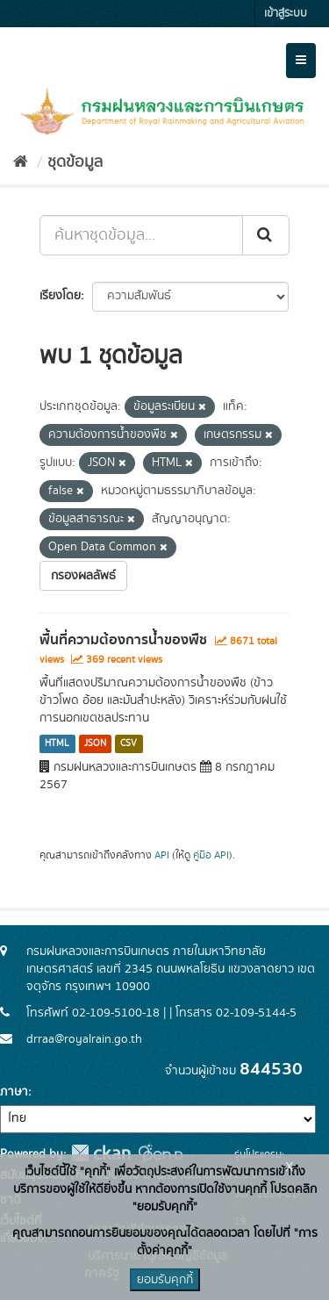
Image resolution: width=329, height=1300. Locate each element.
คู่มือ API (211, 855)
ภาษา (14, 1092)
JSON (95, 743)
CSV (128, 743)
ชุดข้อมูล (75, 162)
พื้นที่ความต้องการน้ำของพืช (123, 639)
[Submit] (266, 235)
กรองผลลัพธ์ (83, 576)
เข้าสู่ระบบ (285, 13)
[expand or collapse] (301, 60)
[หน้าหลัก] (20, 162)
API (161, 855)
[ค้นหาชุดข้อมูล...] (141, 235)
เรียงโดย (60, 296)
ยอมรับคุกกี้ (165, 1280)
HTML (57, 743)
